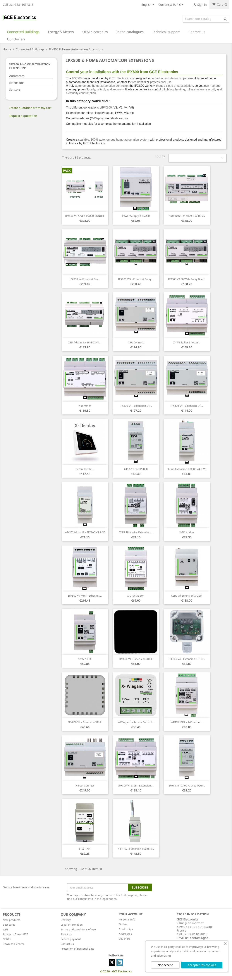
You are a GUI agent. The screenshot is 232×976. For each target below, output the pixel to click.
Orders (123, 924)
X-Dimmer (85, 405)
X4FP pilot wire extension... (135, 532)
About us (66, 934)
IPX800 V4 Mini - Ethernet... (85, 595)
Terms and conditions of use (78, 929)
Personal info (127, 919)
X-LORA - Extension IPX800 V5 (136, 849)
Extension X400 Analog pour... (187, 785)
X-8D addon (186, 532)
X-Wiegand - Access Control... (136, 722)
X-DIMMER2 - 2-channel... (187, 722)
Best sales (9, 924)
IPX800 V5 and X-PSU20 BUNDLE (85, 216)
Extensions (16, 83)
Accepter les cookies (202, 965)
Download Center (13, 944)
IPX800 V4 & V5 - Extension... (135, 785)
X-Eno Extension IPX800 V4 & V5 (186, 469)
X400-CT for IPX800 (136, 469)
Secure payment (71, 939)
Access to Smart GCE (15, 934)
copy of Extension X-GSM (186, 595)
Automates (17, 76)
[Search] (206, 19)
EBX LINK (84, 849)
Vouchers (124, 938)
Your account (130, 914)
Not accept (165, 965)
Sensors (14, 90)
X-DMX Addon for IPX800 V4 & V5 (85, 532)
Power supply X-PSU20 (136, 216)
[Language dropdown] (148, 5)
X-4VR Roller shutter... (186, 342)
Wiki (5, 929)
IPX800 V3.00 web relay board (186, 279)
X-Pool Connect (85, 785)
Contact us (67, 944)
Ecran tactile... (85, 469)
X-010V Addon (135, 595)
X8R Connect (136, 342)
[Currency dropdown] (179, 5)
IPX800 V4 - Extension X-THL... (187, 659)
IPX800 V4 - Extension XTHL (135, 659)
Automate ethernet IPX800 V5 (187, 216)
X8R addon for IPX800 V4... (84, 342)
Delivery (66, 920)
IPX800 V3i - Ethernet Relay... (135, 279)
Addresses (125, 934)
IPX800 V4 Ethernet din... (85, 279)
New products (11, 920)
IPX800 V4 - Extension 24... (136, 405)
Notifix (7, 939)
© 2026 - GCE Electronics (116, 971)
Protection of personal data (77, 948)
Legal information (72, 924)
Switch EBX (85, 659)
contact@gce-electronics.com (193, 940)
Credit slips (126, 929)
